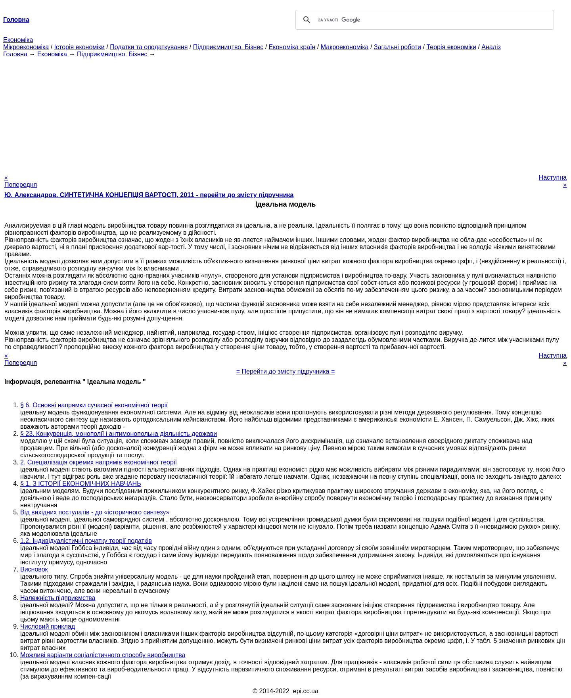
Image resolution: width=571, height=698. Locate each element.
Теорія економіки (451, 47)
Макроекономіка (345, 47)
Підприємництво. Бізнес (228, 47)
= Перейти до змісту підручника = (285, 371)
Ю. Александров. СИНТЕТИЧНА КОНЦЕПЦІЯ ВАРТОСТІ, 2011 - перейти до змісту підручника (148, 195)
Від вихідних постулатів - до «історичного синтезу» (94, 512)
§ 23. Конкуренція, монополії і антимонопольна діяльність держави (118, 433)
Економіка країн (292, 47)
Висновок (34, 569)
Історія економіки (79, 47)
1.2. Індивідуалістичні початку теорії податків (86, 540)
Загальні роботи (397, 47)
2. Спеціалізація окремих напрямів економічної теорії (98, 462)
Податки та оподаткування (149, 47)
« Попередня (20, 181)
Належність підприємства (57, 597)
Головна (15, 54)
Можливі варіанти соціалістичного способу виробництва (102, 655)
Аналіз (491, 47)
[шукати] (423, 20)
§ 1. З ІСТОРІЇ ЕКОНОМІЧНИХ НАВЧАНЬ (80, 483)
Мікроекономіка (26, 47)
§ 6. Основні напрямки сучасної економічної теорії (94, 405)
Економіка (18, 39)
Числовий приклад (47, 626)
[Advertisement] (285, 113)
